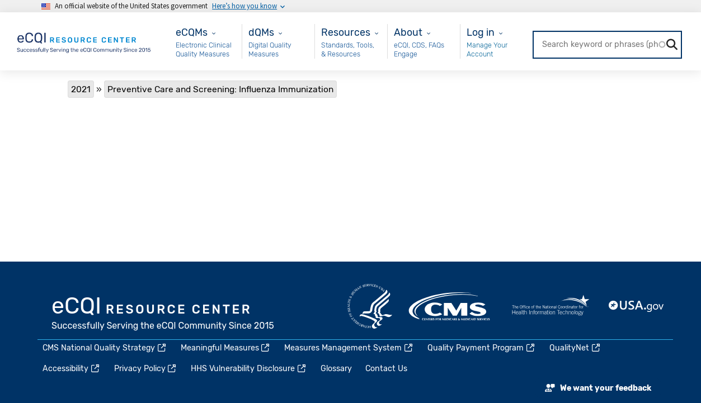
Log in (481, 32)
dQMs (261, 32)
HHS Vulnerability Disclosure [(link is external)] (249, 368)
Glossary (336, 368)
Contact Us (386, 368)
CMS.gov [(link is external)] (450, 306)
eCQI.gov (163, 314)
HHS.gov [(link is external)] (369, 306)
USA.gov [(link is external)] (637, 306)
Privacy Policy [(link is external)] (146, 368)
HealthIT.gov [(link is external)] (550, 306)
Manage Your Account (487, 49)
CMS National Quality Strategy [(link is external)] (105, 348)
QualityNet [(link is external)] (575, 348)
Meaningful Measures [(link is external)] (226, 348)
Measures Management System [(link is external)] (349, 348)
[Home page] (84, 40)
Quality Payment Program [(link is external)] (481, 348)
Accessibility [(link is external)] (72, 368)
